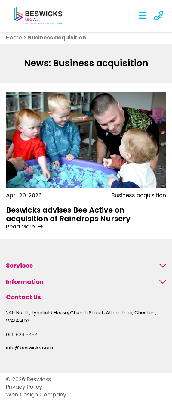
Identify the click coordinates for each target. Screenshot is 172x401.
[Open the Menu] (142, 16)
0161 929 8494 (22, 334)
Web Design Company (36, 394)
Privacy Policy (24, 386)
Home (14, 37)
